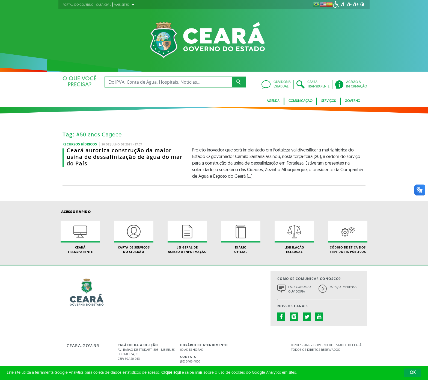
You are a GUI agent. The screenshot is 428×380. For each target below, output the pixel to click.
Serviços (328, 101)
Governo (352, 101)
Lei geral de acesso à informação (187, 237)
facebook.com (281, 316)
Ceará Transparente (80, 237)
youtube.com (319, 316)
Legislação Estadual (294, 237)
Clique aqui (171, 373)
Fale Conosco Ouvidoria (299, 289)
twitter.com (307, 316)
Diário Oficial (240, 237)
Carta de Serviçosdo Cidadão (133, 237)
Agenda (273, 101)
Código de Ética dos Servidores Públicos (347, 237)
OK (413, 373)
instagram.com (294, 316)
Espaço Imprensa (342, 287)
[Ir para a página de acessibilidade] (336, 4)
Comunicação (300, 101)
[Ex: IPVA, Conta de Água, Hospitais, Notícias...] (168, 82)
